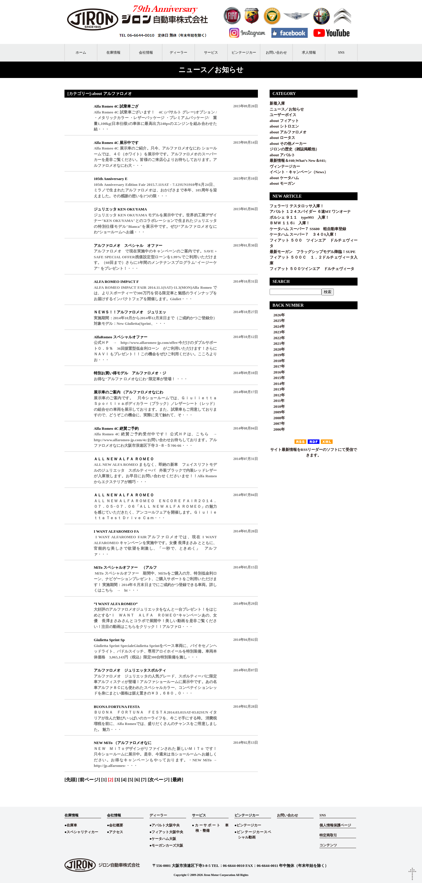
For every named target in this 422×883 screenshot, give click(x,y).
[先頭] (70, 779)
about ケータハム (284, 178)
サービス (211, 52)
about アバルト (282, 155)
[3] (117, 779)
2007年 (277, 423)
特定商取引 (328, 835)
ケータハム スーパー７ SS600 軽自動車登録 (308, 229)
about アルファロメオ (288, 132)
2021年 (277, 343)
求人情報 (309, 52)
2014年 (277, 383)
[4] (124, 779)
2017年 (277, 366)
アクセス (116, 832)
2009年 (277, 412)
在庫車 (72, 825)
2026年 (277, 315)
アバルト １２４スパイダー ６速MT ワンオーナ (310, 211)
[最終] (177, 779)
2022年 (277, 338)
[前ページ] (89, 779)
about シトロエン (284, 126)
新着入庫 (277, 103)
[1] (104, 779)
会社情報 (146, 52)
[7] (144, 779)
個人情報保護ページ (335, 825)
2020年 (277, 349)
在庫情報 (113, 52)
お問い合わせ (276, 52)
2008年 (277, 418)
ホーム (81, 52)
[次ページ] (159, 779)
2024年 (277, 326)
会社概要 (116, 825)
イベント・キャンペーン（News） (299, 172)
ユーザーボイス (283, 115)
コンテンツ (328, 845)
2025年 (277, 320)
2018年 (277, 361)
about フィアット (284, 120)
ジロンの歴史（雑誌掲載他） (294, 149)
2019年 (277, 355)
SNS (341, 52)
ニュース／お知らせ (287, 109)
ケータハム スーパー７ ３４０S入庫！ (303, 234)
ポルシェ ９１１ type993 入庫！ (299, 217)
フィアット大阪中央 (167, 832)
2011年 (277, 400)
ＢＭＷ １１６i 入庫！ (290, 223)
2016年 (277, 372)
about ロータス (282, 137)
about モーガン (282, 183)
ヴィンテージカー (285, 166)
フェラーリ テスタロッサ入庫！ (297, 206)
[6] (137, 779)
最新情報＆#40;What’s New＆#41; (298, 160)
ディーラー (178, 52)
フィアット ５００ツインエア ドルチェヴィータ (314, 268)
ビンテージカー (244, 52)
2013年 (277, 389)
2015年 (277, 378)
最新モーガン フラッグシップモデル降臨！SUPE (312, 251)
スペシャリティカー (82, 832)
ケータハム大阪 (164, 839)
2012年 (277, 395)
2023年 (277, 332)
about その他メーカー (288, 143)
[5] (130, 779)
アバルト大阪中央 (166, 825)
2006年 (277, 429)
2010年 (277, 406)
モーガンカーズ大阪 (167, 845)
